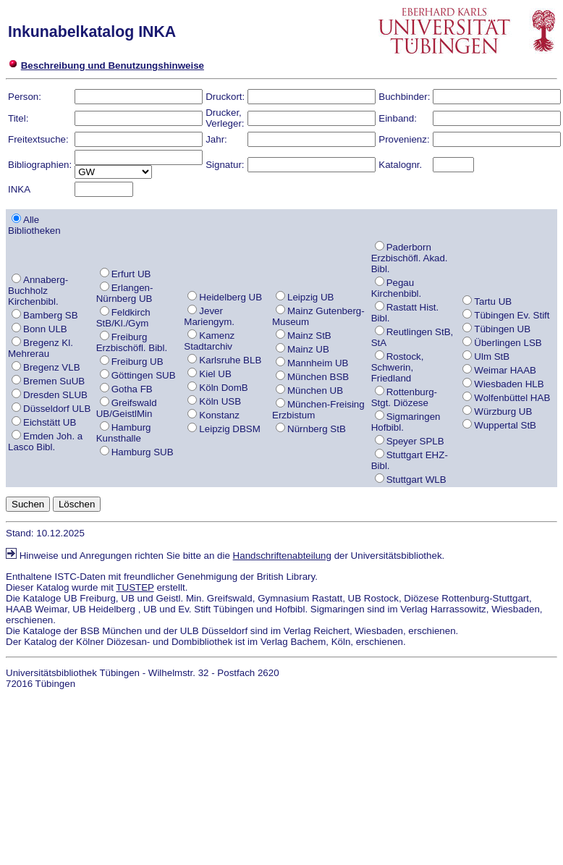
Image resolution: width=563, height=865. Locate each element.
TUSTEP (134, 587)
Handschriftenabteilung (282, 555)
